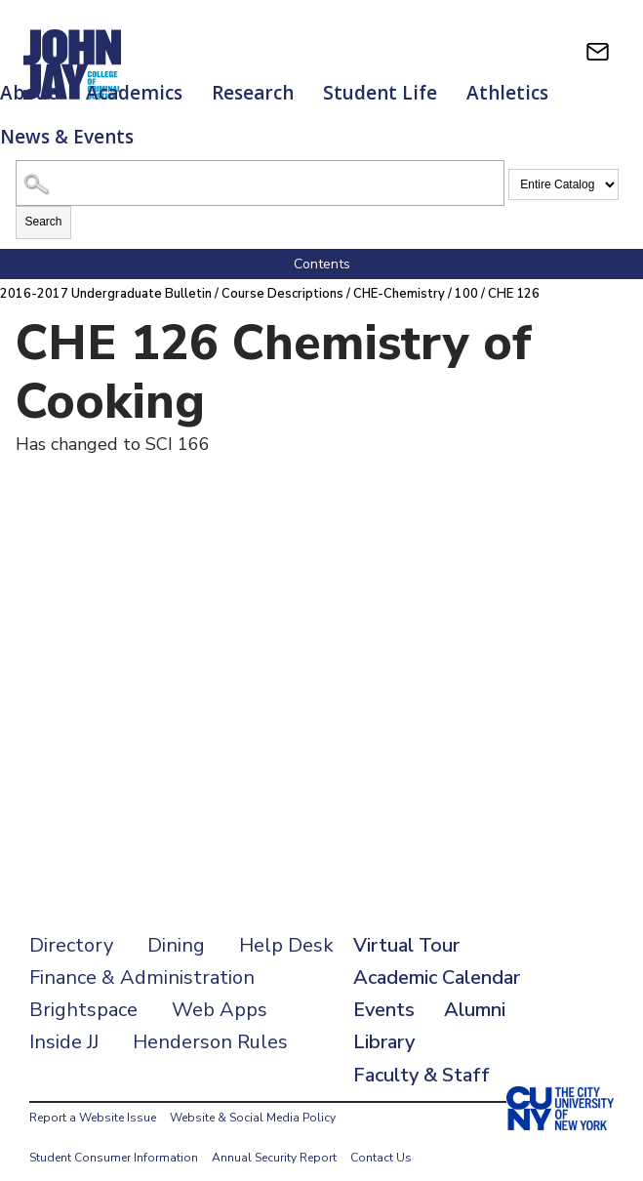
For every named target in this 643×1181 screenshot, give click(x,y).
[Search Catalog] (260, 163)
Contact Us (381, 1137)
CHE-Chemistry (403, 274)
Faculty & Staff (421, 1054)
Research (253, 92)
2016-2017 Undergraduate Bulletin (107, 274)
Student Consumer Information (113, 1137)
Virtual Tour (406, 925)
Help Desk (286, 925)
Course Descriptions (284, 274)
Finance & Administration (142, 957)
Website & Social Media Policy (253, 1097)
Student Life (380, 92)
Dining (176, 925)
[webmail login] (598, 51)
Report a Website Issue (92, 1097)
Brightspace (83, 989)
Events (384, 989)
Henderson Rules (210, 1021)
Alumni (474, 989)
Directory (71, 925)
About (28, 92)
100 (471, 274)
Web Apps (219, 989)
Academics (134, 92)
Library (384, 1021)
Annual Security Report (274, 1137)
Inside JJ (64, 1021)
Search (42, 202)
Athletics (507, 92)
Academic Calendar (436, 957)
